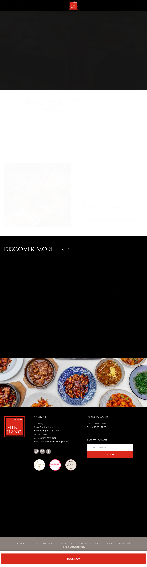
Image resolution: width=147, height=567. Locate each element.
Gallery (20, 543)
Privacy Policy (65, 543)
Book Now (73, 558)
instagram (36, 451)
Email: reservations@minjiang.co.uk (51, 441)
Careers (33, 543)
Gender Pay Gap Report (118, 543)
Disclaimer (48, 543)
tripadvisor (42, 451)
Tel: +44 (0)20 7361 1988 (45, 438)
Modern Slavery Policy (89, 543)
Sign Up (110, 454)
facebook (48, 451)
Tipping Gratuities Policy (73, 547)
